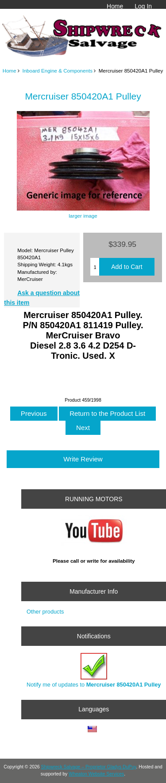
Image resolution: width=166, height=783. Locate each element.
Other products (45, 611)
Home (115, 6)
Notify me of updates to (94, 670)
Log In (143, 6)
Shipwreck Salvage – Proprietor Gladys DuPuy (88, 766)
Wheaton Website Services (96, 773)
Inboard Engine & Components (57, 70)
